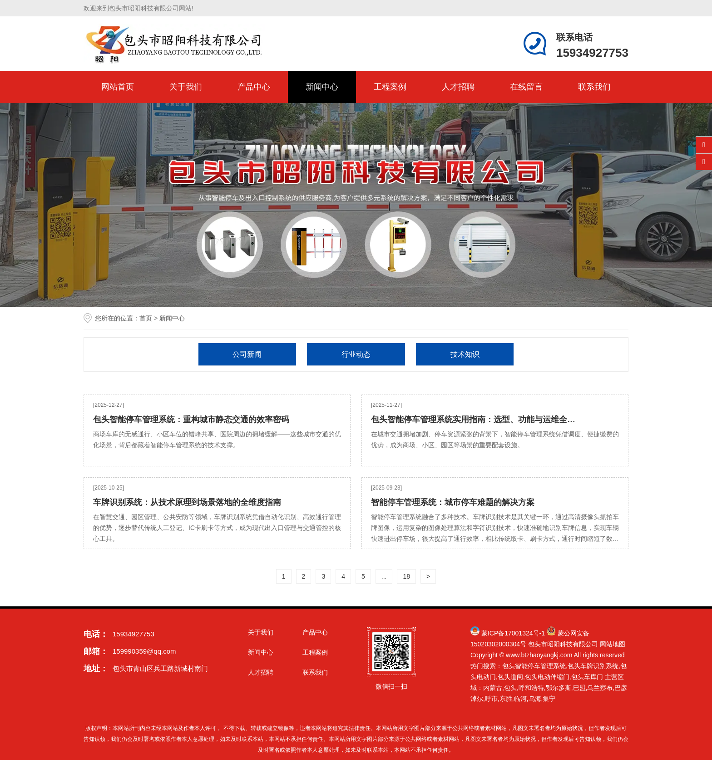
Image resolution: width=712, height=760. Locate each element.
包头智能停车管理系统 (534, 666)
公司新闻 (247, 354)
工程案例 (390, 86)
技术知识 (465, 354)
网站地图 (612, 644)
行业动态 (356, 354)
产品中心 (253, 86)
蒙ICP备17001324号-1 (513, 633)
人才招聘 (458, 86)
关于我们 (185, 86)
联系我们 (594, 86)
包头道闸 (510, 676)
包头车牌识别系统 (593, 666)
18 (406, 576)
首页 (145, 318)
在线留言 (526, 86)
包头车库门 (587, 676)
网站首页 (117, 86)
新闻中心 (322, 86)
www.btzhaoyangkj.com (539, 655)
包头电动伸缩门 (547, 676)
